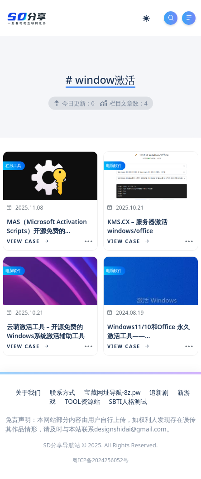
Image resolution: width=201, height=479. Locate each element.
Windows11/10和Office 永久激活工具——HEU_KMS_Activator (148, 336)
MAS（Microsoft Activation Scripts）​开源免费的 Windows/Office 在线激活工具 (47, 235)
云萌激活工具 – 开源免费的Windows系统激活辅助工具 (46, 331)
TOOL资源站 (82, 401)
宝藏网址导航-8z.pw (112, 392)
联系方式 (62, 392)
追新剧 (158, 392)
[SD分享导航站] (26, 17)
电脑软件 (114, 165)
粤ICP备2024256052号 (100, 460)
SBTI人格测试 (128, 401)
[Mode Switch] (146, 18)
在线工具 (13, 165)
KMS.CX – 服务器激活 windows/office (137, 226)
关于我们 (28, 392)
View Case (27, 241)
